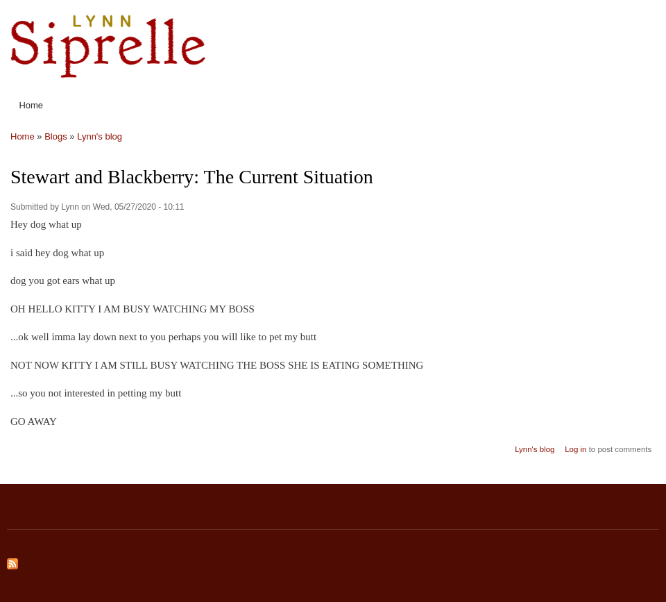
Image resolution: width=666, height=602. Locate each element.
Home (31, 105)
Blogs (55, 136)
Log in (575, 449)
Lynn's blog (99, 136)
